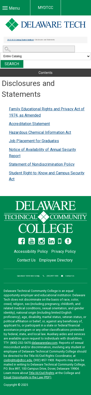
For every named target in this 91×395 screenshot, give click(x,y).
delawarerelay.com (45, 343)
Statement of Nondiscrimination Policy (42, 164)
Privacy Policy (63, 251)
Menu (12, 8)
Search (12, 64)
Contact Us (26, 260)
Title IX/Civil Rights (41, 373)
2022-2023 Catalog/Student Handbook (20, 40)
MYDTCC (45, 7)
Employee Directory (56, 260)
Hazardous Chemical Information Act (40, 132)
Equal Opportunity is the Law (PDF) (27, 377)
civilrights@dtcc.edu (18, 360)
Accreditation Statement (29, 123)
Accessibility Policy (31, 251)
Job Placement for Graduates (34, 141)
